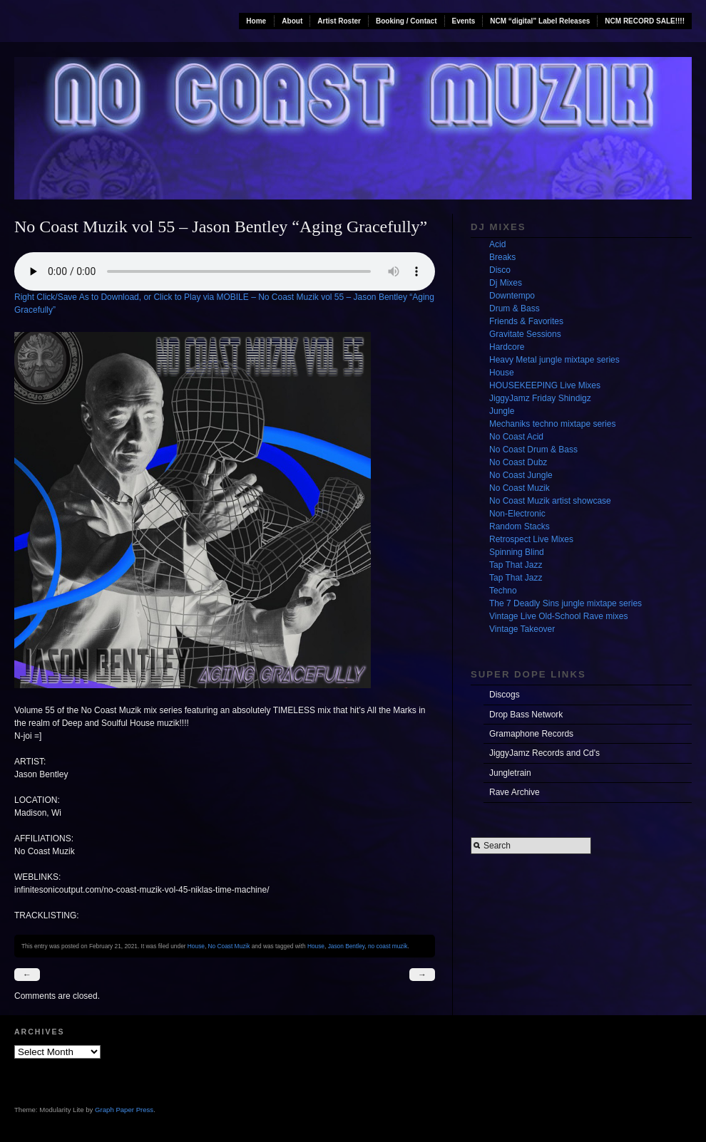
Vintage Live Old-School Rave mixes (558, 616)
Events (464, 21)
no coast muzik (388, 946)
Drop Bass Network (526, 715)
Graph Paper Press (124, 1110)
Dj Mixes (505, 283)
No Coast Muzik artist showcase (550, 501)
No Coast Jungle (521, 475)
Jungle (501, 411)
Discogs (504, 695)
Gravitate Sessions (525, 334)
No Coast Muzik (229, 946)
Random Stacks (519, 526)
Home (256, 21)
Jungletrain (510, 773)
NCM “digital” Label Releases (540, 21)
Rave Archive (514, 792)
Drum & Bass (514, 308)
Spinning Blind (516, 552)
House (196, 946)
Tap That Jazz (515, 565)
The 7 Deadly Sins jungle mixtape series (565, 603)
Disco (500, 270)
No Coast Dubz (518, 462)
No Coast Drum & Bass (533, 450)
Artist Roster (339, 21)
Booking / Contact (406, 21)
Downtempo (512, 296)
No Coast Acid (516, 437)
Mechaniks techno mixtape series (552, 424)
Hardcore (506, 347)
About (292, 21)
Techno (503, 591)
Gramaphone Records (531, 734)
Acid (497, 244)
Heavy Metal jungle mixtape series (554, 360)
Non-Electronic (517, 514)
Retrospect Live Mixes (531, 539)
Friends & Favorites (526, 321)
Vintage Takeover (522, 629)
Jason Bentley (346, 946)
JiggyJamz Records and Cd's (544, 753)
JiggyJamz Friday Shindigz (540, 398)
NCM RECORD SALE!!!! (645, 21)
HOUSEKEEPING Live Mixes (544, 385)
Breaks (502, 257)
